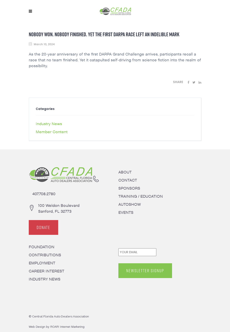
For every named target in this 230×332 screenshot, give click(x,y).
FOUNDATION (41, 247)
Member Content (52, 132)
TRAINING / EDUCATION (140, 196)
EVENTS (125, 212)
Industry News (49, 123)
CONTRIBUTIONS (45, 255)
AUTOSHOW (129, 204)
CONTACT (127, 180)
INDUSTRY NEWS (44, 279)
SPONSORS (129, 188)
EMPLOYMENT (42, 263)
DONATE (43, 227)
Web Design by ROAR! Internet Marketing (56, 327)
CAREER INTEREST (46, 271)
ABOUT (125, 172)
